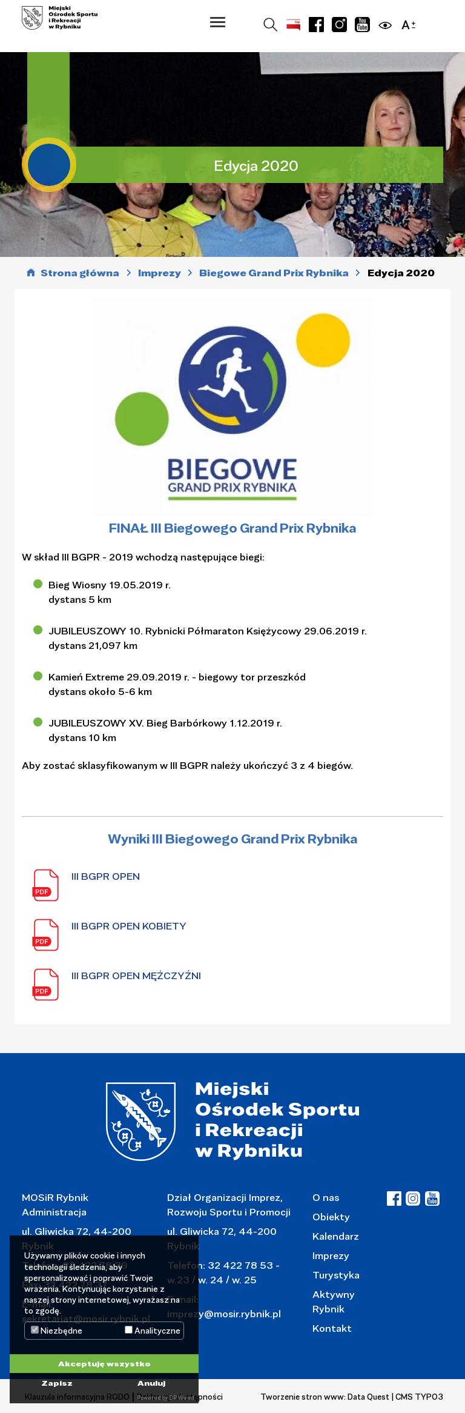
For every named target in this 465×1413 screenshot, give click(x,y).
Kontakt (332, 1328)
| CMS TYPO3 (417, 1396)
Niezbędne (56, 1330)
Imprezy (330, 1255)
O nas (325, 1197)
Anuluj (151, 1382)
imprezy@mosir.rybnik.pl (224, 1313)
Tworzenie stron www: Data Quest (324, 1396)
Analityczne (152, 1330)
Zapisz (57, 1382)
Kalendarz (335, 1236)
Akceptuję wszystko (104, 1363)
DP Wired (181, 1397)
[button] (217, 22)
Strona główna (80, 273)
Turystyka (336, 1274)
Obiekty (331, 1216)
